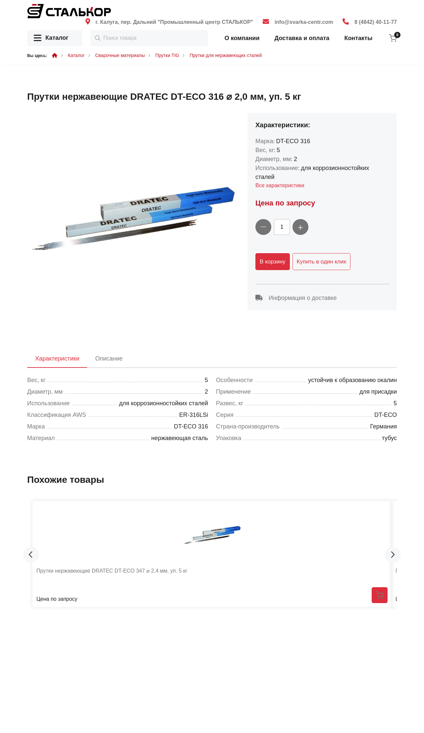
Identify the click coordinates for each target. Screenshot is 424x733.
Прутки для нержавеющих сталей (225, 55)
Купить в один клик (321, 261)
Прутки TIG (167, 55)
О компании (242, 38)
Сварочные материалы (120, 55)
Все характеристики (279, 185)
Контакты (358, 38)
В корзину (273, 261)
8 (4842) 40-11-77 (375, 22)
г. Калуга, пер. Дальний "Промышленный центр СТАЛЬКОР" (174, 22)
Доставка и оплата (301, 38)
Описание (109, 358)
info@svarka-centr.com (304, 22)
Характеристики (57, 358)
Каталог (51, 38)
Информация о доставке (296, 298)
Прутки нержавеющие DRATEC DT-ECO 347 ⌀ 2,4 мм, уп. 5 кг (111, 571)
